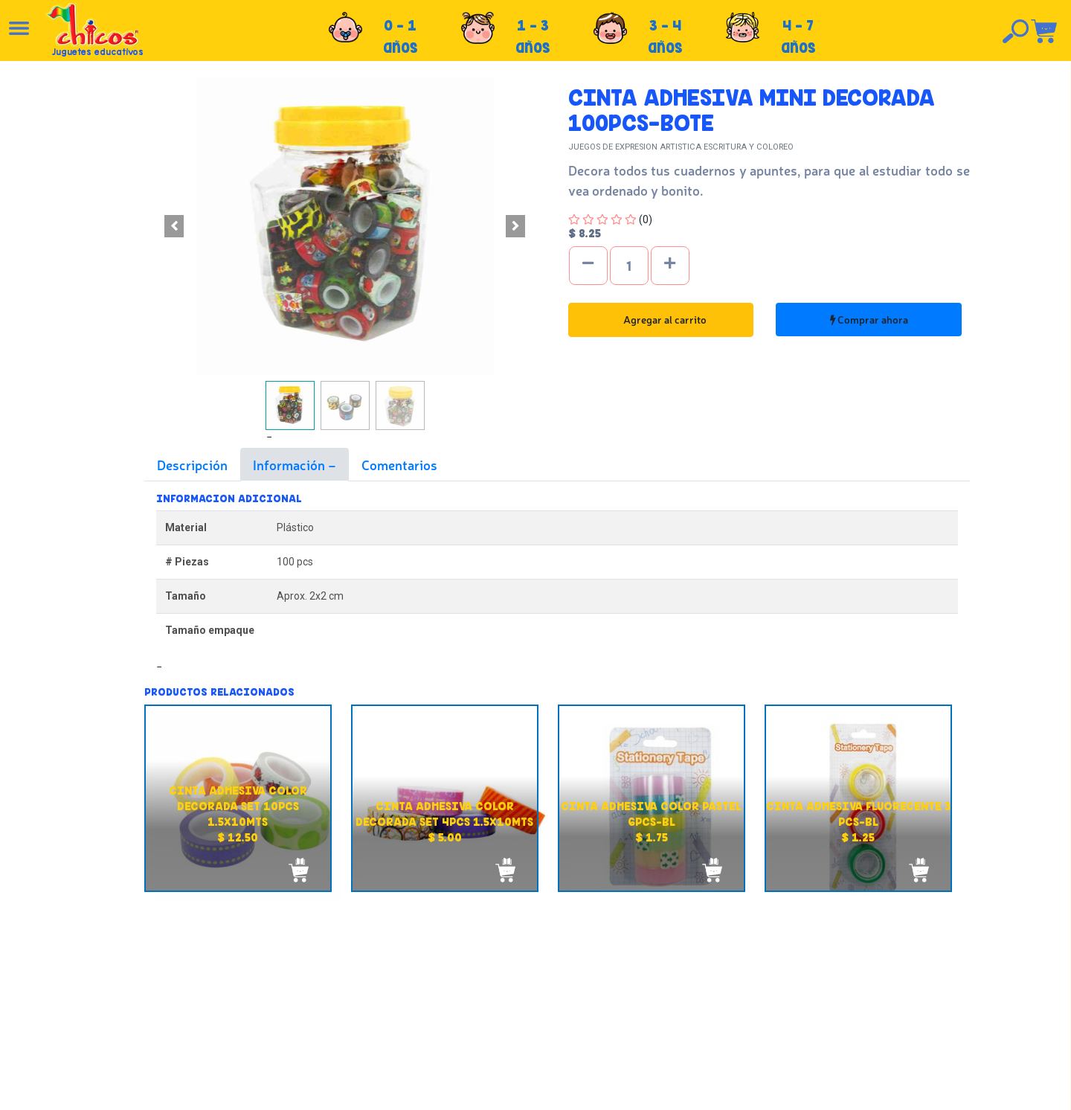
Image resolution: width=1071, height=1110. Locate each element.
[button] (174, 226)
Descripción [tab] (192, 464)
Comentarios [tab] (399, 464)
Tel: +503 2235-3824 (872, 994)
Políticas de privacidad (565, 1006)
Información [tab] (290, 464)
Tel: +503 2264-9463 (873, 1010)
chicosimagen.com (579, 1090)
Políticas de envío (553, 974)
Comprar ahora (869, 319)
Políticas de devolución (566, 990)
